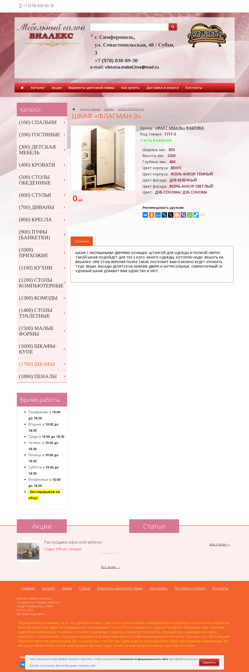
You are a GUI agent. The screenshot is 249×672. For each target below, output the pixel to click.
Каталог (38, 87)
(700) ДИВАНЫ (42, 207)
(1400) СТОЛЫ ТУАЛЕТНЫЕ (42, 313)
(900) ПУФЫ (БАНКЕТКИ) (42, 235)
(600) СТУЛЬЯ (42, 195)
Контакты (193, 87)
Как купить (130, 87)
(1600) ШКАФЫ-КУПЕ (42, 349)
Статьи (84, 588)
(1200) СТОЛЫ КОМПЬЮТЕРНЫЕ (42, 283)
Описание (81, 241)
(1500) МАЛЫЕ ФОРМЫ (42, 331)
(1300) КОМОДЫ (42, 298)
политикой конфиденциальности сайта (143, 659)
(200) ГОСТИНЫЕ (42, 135)
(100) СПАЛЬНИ (42, 122)
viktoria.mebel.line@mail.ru (132, 67)
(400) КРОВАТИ (42, 165)
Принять (209, 662)
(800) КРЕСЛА (42, 220)
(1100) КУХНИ (42, 268)
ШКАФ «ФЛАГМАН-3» (131, 109)
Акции (57, 87)
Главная (28, 588)
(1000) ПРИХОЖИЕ (42, 252)
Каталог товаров (90, 109)
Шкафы (109, 109)
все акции (108, 567)
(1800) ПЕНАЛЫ (42, 376)
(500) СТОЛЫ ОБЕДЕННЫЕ (42, 180)
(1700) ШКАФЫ (42, 364)
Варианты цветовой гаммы (91, 87)
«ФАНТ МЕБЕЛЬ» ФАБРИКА (179, 127)
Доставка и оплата (162, 87)
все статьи (218, 544)
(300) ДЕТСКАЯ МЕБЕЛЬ (42, 150)
